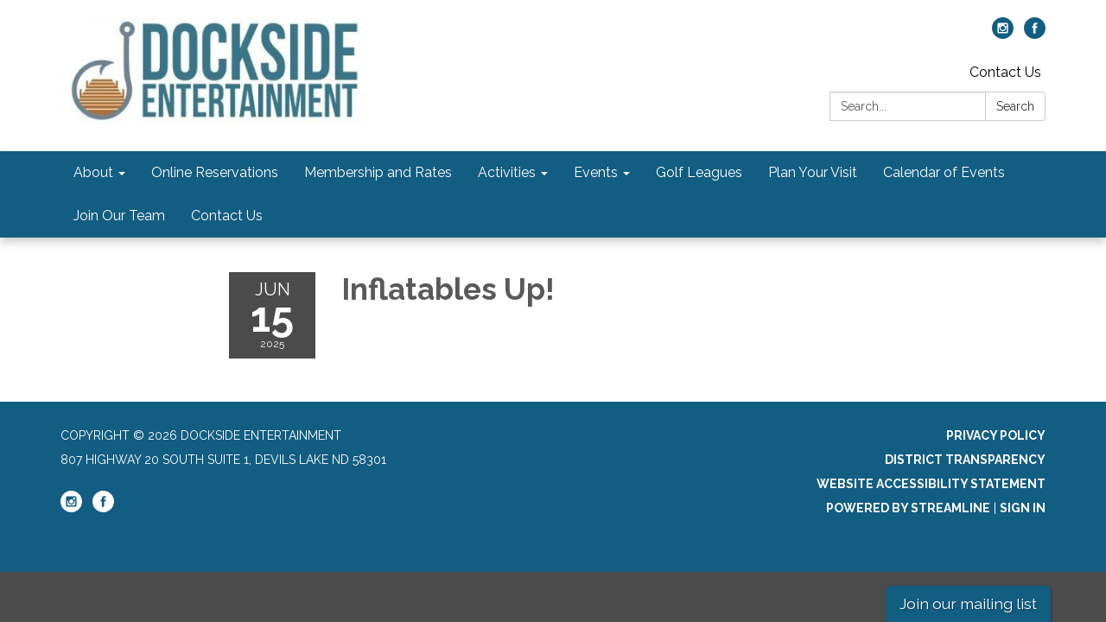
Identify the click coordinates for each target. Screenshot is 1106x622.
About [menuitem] (93, 172)
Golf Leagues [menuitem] (699, 172)
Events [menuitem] (596, 172)
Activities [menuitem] (507, 172)
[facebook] (1035, 34)
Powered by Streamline (908, 508)
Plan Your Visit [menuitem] (812, 172)
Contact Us (1005, 72)
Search (1015, 106)
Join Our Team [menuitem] (119, 215)
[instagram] (1003, 34)
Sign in (1023, 508)
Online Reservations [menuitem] (214, 172)
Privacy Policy (996, 435)
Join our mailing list (968, 603)
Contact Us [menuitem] (227, 215)
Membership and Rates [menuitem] (378, 172)
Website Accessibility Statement (931, 484)
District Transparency (965, 459)
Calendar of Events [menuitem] (944, 172)
